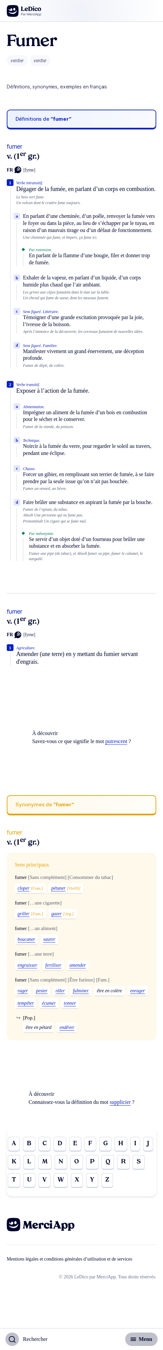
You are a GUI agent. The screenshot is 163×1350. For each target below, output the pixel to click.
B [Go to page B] (29, 1144)
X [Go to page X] (77, 1180)
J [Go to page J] (148, 1144)
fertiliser (53, 965)
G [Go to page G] (105, 1144)
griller (23, 913)
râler (60, 990)
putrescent (116, 741)
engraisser (27, 965)
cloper (23, 888)
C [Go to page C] (45, 1144)
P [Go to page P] (92, 1162)
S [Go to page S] (139, 1162)
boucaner (26, 939)
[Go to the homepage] (24, 11)
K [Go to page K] (14, 1162)
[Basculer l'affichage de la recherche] (26, 1339)
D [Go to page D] (60, 1144)
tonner (70, 1003)
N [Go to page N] (61, 1162)
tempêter (26, 1003)
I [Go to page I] (135, 1144)
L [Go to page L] (29, 1162)
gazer (56, 913)
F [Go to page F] (90, 1144)
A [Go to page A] (14, 1144)
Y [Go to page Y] (92, 1180)
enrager (137, 990)
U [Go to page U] (29, 1180)
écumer (49, 1003)
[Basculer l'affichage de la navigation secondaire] (141, 1339)
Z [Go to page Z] (107, 1180)
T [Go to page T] (14, 1180)
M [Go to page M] (45, 1162)
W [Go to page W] (61, 1180)
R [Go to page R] (123, 1162)
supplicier (120, 1102)
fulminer (81, 990)
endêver (66, 1027)
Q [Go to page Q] (108, 1162)
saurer (49, 939)
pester (42, 990)
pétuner (58, 888)
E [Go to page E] (75, 1144)
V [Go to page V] (45, 1180)
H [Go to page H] (120, 1144)
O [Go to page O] (76, 1162)
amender (78, 965)
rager (23, 990)
